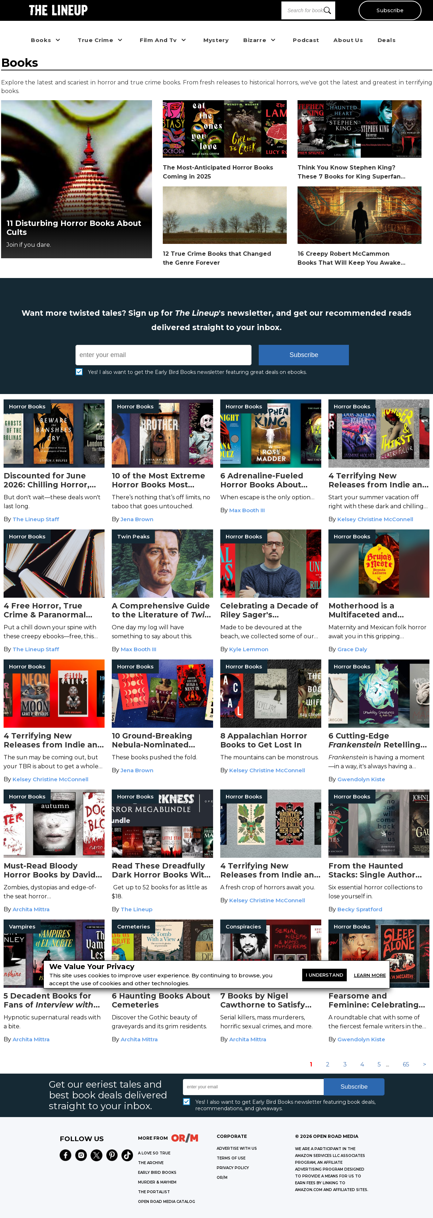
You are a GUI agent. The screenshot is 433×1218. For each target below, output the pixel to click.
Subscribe (390, 10)
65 (406, 1064)
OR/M (222, 1177)
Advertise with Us (237, 1148)
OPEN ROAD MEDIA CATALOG (166, 1201)
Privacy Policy (233, 1168)
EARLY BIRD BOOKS (157, 1172)
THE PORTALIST (154, 1192)
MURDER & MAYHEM (157, 1182)
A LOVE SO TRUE (154, 1153)
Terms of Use (231, 1158)
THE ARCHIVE (150, 1163)
